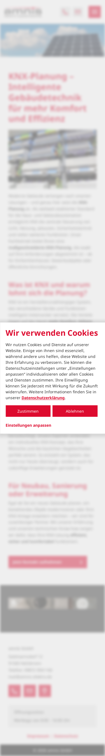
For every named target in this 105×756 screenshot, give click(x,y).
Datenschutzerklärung (43, 397)
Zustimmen (28, 411)
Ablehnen (75, 411)
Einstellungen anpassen (28, 425)
